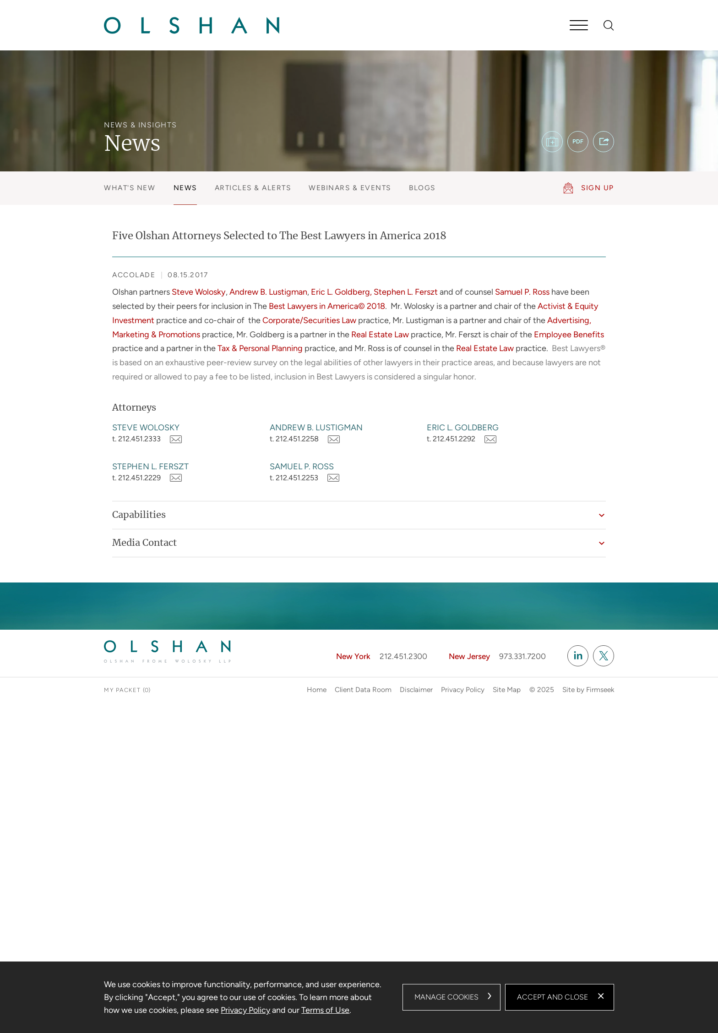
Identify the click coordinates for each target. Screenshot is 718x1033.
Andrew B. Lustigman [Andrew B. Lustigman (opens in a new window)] (268, 292)
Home (316, 689)
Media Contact (144, 543)
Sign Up (597, 187)
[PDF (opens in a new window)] (577, 141)
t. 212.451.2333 (136, 438)
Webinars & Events (350, 187)
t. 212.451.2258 (294, 438)
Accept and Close (552, 997)
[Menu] (579, 26)
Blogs (422, 187)
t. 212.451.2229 (136, 477)
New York (353, 656)
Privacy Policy (462, 689)
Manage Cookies (446, 997)
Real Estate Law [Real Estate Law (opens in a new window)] (380, 335)
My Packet (122, 690)
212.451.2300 (403, 656)
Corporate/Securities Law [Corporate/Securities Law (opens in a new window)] (309, 320)
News (185, 187)
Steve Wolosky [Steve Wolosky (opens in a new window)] (199, 292)
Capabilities (139, 515)
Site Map (507, 689)
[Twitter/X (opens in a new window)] (603, 655)
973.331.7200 (522, 656)
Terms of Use (325, 1010)
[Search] (609, 25)
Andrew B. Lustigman (316, 428)
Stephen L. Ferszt (150, 467)
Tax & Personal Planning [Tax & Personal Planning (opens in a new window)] (260, 348)
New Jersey (469, 656)
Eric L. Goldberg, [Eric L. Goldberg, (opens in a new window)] (341, 292)
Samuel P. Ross (302, 467)
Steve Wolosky (146, 428)
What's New (129, 187)
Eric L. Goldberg (463, 428)
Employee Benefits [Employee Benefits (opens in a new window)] (569, 335)
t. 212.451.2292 (451, 438)
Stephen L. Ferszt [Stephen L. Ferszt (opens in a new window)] (406, 292)
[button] (603, 141)
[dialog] (359, 997)
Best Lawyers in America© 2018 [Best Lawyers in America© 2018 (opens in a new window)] (327, 306)
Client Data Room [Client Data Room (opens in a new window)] (363, 689)
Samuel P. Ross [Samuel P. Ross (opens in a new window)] (522, 292)
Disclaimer (416, 689)
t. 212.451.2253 (294, 477)
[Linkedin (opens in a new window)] (577, 655)
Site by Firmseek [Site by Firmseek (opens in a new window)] (588, 689)
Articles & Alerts (253, 187)
